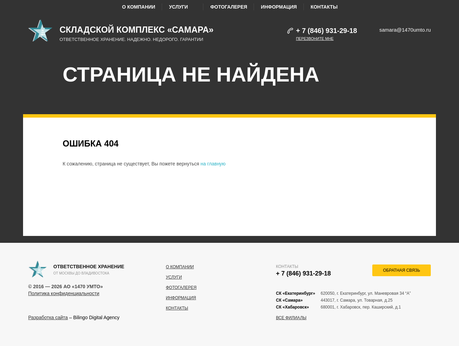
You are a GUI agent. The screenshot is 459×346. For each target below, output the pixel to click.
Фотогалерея (228, 7)
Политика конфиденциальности (63, 293)
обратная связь (401, 270)
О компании (138, 7)
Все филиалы (291, 317)
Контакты (324, 7)
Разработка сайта (48, 317)
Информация (279, 7)
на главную (213, 163)
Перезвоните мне (314, 38)
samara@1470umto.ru (405, 30)
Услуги (182, 7)
